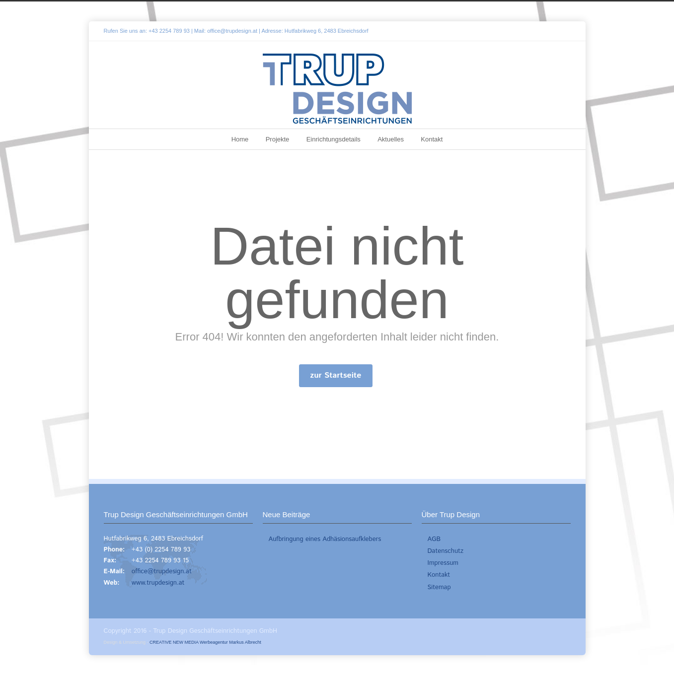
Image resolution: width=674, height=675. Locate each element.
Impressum (443, 563)
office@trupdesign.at (232, 31)
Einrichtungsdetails (333, 139)
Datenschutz (445, 551)
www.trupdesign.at (158, 583)
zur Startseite (336, 375)
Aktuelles (390, 139)
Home (240, 139)
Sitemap (439, 587)
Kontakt (432, 139)
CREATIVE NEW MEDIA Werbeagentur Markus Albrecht (205, 642)
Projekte (278, 139)
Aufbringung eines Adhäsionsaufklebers (325, 539)
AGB (434, 539)
